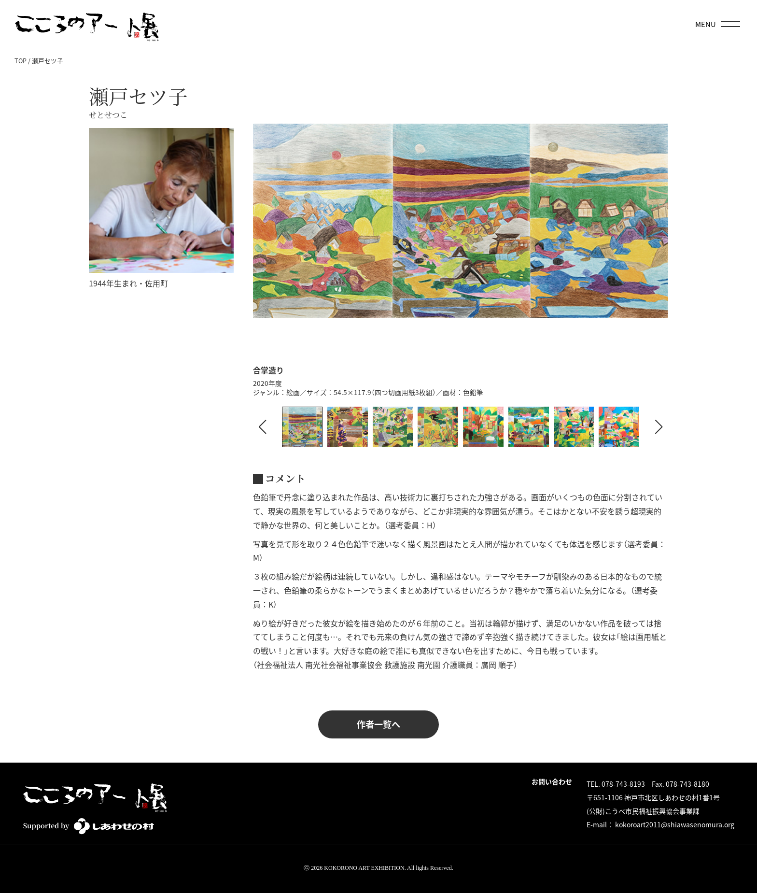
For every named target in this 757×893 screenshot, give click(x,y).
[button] (659, 427)
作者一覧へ (378, 724)
